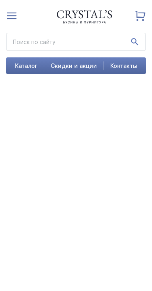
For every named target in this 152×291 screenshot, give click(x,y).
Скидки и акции (74, 65)
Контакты (123, 65)
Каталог (26, 65)
